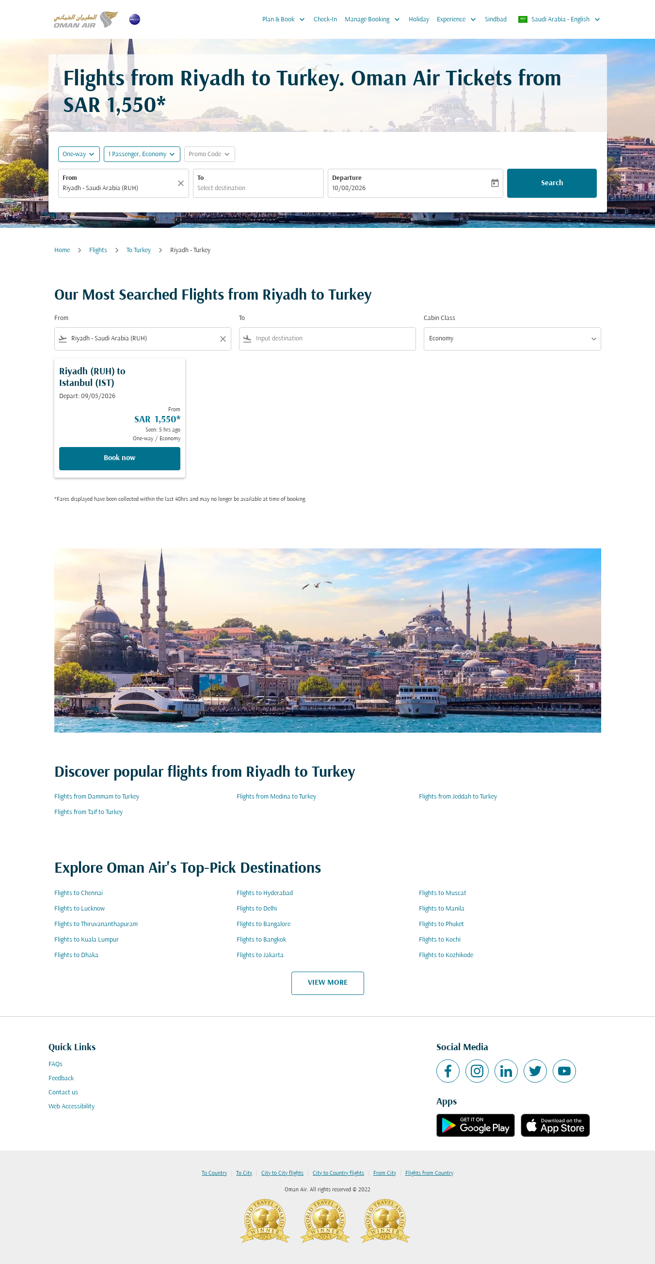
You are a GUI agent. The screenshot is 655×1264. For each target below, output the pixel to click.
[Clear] (182, 183)
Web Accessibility (71, 1106)
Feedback (61, 1078)
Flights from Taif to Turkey (88, 812)
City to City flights (282, 1173)
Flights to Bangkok (261, 940)
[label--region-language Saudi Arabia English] (559, 19)
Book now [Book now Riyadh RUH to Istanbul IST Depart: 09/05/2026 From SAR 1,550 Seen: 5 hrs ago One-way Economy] (119, 458)
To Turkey (139, 250)
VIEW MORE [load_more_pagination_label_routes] (328, 983)
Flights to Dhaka (76, 955)
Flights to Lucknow (79, 908)
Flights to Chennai (78, 893)
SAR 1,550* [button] (114, 106)
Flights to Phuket (441, 924)
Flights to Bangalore (263, 924)
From (70, 178)
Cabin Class (439, 318)
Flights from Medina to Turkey (276, 796)
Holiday (419, 19)
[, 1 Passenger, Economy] (137, 154)
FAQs (55, 1064)
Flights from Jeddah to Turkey (458, 796)
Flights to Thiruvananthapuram (96, 924)
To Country (214, 1173)
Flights (98, 250)
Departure (347, 178)
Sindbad (496, 19)
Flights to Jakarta (260, 955)
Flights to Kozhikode (446, 955)
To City (244, 1173)
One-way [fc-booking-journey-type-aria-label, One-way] (74, 154)
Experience (459, 19)
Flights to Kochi (440, 940)
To (200, 178)
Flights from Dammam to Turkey (96, 796)
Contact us (63, 1092)
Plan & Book (286, 19)
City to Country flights (338, 1173)
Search (552, 183)
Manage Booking (375, 19)
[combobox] (119, 188)
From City (384, 1173)
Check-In (325, 19)
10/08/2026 (349, 188)
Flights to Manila (441, 908)
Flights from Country (429, 1173)
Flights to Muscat (442, 893)
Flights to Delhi (257, 908)
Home (62, 250)
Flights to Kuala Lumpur (86, 940)
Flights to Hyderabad (265, 893)
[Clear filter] (222, 339)
